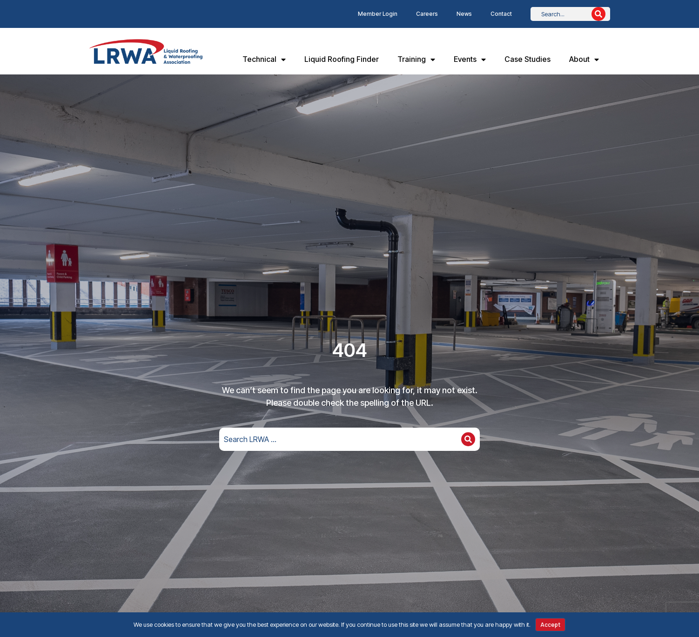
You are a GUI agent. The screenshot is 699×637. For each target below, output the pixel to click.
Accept (550, 625)
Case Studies (527, 59)
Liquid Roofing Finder (341, 59)
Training (416, 59)
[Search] (598, 14)
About (584, 59)
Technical (264, 59)
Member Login (377, 13)
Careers (427, 13)
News (464, 13)
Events (470, 59)
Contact (501, 13)
